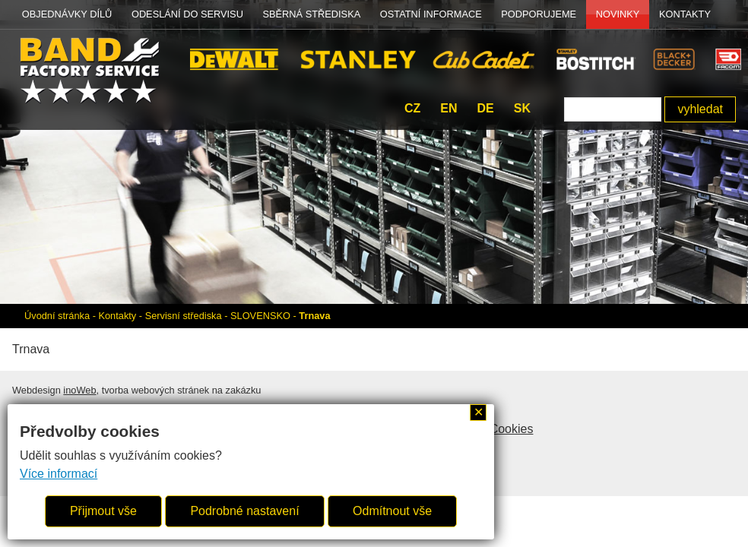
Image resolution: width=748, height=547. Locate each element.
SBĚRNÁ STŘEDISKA (312, 14)
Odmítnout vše (392, 510)
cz (412, 108)
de (485, 108)
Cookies (512, 428)
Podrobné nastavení (244, 510)
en (448, 108)
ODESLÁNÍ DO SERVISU (187, 14)
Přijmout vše (103, 510)
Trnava (314, 315)
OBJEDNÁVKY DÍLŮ (67, 14)
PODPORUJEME (538, 14)
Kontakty (685, 14)
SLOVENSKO (260, 315)
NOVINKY (618, 14)
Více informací (58, 473)
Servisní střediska (183, 315)
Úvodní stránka (57, 315)
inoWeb (79, 390)
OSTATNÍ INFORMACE (431, 14)
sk (522, 108)
